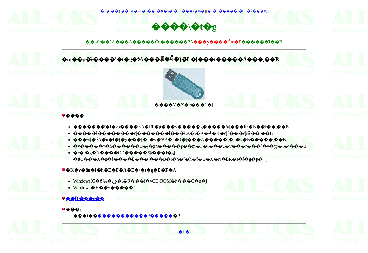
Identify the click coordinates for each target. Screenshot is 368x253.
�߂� (184, 231)
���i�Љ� (193, 11)
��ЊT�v (130, 11)
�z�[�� (109, 11)
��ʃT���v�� (85, 198)
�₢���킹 (257, 11)
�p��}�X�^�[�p (160, 11)
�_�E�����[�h (225, 11)
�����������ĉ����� (135, 215)
